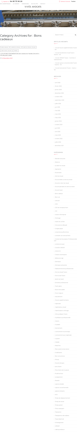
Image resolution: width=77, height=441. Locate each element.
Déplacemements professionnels (64, 268)
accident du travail (60, 165)
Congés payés (59, 228)
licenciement (58, 328)
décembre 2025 (59, 93)
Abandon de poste (60, 158)
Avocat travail (59, 190)
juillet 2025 (58, 103)
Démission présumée (61, 265)
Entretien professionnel (61, 282)
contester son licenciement (62, 235)
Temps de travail (59, 401)
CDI (56, 211)
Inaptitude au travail (60, 307)
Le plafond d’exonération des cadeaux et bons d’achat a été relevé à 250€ (20, 54)
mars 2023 (58, 135)
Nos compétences (5, 4)
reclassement (59, 377)
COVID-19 (57, 251)
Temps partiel (59, 405)
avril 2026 (57, 82)
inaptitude (58, 303)
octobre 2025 (58, 96)
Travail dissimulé (59, 419)
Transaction (58, 412)
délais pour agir (59, 258)
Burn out (57, 197)
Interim (57, 321)
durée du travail (59, 279)
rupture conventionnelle (61, 387)
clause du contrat (60, 221)
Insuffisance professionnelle (62, 317)
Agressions (58, 169)
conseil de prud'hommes (62, 232)
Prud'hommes (59, 373)
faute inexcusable (60, 289)
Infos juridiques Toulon (61, 314)
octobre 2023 (58, 124)
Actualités (34, 3)
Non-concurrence (60, 356)
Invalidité (57, 324)
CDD (56, 204)
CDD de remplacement (61, 207)
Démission (58, 261)
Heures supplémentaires (62, 300)
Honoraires (25, 3)
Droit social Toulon (6, 50)
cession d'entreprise (60, 214)
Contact (42, 3)
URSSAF (57, 426)
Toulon (73, 1)
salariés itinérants (60, 391)
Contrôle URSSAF (60, 247)
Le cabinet (16, 3)
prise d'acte (58, 366)
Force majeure (59, 293)
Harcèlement (58, 296)
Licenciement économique (62, 331)
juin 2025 (57, 107)
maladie (57, 342)
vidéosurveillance (60, 429)
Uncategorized (59, 422)
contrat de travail (16, 47)
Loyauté (57, 338)
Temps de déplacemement (62, 398)
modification (58, 352)
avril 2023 (57, 131)
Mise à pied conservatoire (62, 349)
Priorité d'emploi (59, 363)
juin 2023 (57, 128)
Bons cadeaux (5, 47)
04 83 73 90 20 (16, 1)
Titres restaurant (59, 408)
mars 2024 (58, 117)
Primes (16, 50)
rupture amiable (59, 384)
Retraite (57, 380)
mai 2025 (57, 110)
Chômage (58, 218)
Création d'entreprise (61, 254)
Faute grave (58, 286)
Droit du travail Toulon (29, 47)
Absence (57, 162)
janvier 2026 (58, 89)
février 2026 (58, 86)
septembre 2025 (59, 100)
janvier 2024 (58, 121)
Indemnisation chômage (62, 310)
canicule (57, 200)
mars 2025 (58, 114)
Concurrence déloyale (61, 225)
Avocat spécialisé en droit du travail (65, 186)
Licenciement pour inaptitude (63, 335)
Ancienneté (58, 172)
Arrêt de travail (59, 176)
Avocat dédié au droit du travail (63, 179)
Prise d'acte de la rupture (62, 370)
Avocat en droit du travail (62, 183)
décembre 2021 (59, 145)
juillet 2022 (58, 142)
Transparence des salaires (62, 415)
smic (56, 394)
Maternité (58, 345)
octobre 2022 (58, 138)
